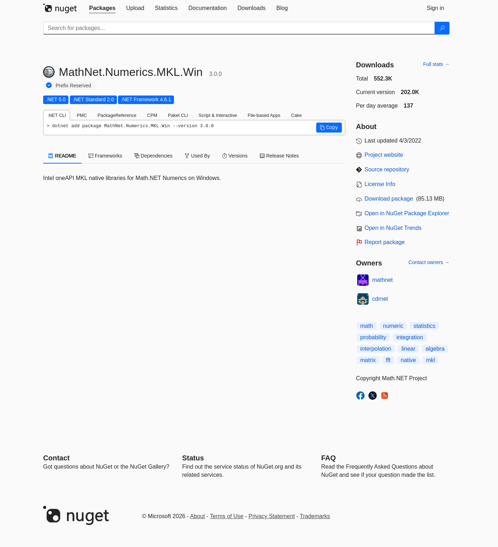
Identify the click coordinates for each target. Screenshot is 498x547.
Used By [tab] (197, 155)
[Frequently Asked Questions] (328, 458)
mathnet (382, 280)
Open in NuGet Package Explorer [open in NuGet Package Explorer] (407, 213)
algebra (435, 349)
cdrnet (380, 299)
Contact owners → (429, 262)
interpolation (375, 349)
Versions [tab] (235, 155)
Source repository (387, 169)
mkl (430, 360)
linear (408, 349)
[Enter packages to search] (239, 28)
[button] (329, 128)
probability (373, 337)
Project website (384, 155)
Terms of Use (226, 516)
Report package (385, 242)
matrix (368, 360)
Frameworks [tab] (105, 155)
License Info (380, 184)
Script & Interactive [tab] (218, 115)
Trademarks (315, 516)
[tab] (102, 8)
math (366, 326)
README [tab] (62, 155)
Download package (389, 199)
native (408, 360)
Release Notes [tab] (279, 155)
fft (388, 360)
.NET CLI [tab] (56, 115)
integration (409, 337)
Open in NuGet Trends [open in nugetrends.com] (393, 228)
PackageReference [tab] (117, 115)
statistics (424, 326)
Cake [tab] (296, 115)
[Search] (442, 28)
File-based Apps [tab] (264, 115)
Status (193, 458)
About (197, 516)
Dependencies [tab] (153, 155)
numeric (393, 326)
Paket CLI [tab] (178, 115)
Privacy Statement (271, 516)
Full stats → (436, 64)
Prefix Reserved (73, 85)
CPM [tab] (152, 115)
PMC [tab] (82, 115)
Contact (56, 458)
